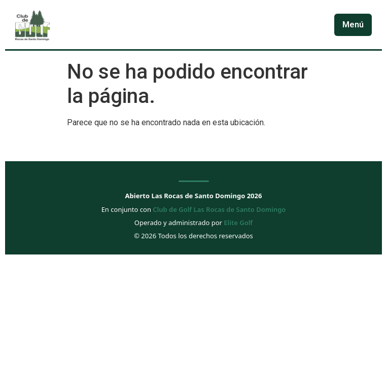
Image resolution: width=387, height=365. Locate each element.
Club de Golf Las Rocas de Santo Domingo (219, 209)
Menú (353, 24)
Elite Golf (238, 222)
